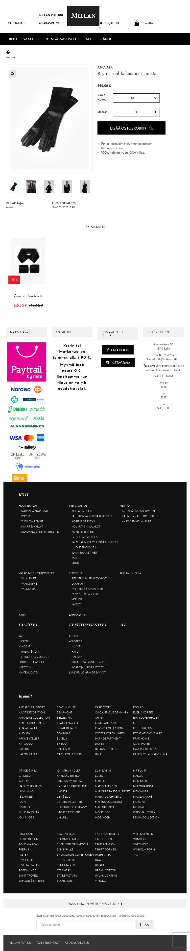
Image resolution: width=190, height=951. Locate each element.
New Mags (140, 791)
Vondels (139, 839)
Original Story (144, 812)
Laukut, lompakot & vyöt (87, 672)
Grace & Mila (28, 770)
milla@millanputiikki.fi (168, 359)
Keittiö (124, 505)
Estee (137, 723)
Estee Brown (142, 728)
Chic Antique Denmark (111, 712)
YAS (135, 854)
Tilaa (144, 924)
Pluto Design (28, 839)
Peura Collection (146, 817)
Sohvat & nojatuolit (36, 511)
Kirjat (23, 614)
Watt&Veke (140, 844)
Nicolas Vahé (142, 796)
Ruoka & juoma (130, 573)
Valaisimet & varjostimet (36, 573)
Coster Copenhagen (110, 733)
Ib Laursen (26, 796)
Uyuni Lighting (106, 875)
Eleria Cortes (143, 712)
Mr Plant (139, 770)
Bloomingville (68, 723)
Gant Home (141, 743)
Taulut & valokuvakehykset (91, 516)
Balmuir (24, 749)
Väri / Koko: (101, 97)
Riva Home (26, 860)
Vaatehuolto (28, 672)
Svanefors (64, 880)
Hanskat (77, 657)
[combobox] (136, 98)
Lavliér (62, 791)
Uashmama (103, 854)
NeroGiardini (143, 786)
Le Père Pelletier (69, 802)
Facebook (118, 350)
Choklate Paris (106, 723)
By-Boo (62, 743)
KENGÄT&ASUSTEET (62, 39)
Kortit (76, 558)
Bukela (62, 738)
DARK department (108, 738)
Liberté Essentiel (69, 812)
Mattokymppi (104, 807)
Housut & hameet (31, 662)
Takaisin (95, 54)
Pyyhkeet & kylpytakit (87, 589)
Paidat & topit (31, 651)
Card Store (103, 707)
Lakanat (77, 583)
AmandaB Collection (34, 717)
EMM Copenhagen (146, 717)
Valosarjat (29, 589)
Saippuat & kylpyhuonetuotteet (95, 542)
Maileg (100, 781)
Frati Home (141, 738)
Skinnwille (65, 849)
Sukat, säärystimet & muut (90, 662)
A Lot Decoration (32, 712)
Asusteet (75, 641)
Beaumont (64, 712)
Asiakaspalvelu (51, 23)
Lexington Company (72, 807)
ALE (89, 39)
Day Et (99, 743)
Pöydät (26, 516)
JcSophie (25, 807)
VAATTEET (31, 39)
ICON (22, 802)
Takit (22, 636)
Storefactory (67, 875)
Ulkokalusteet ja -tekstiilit (41, 531)
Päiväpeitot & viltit (84, 594)
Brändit (105, 39)
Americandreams (31, 723)
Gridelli (25, 775)
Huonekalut (28, 505)
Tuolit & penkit (32, 521)
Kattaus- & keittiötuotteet (141, 516)
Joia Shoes (26, 817)
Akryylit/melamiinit (136, 521)
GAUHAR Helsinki (145, 749)
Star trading (66, 865)
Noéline (139, 802)
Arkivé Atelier (29, 738)
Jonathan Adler (68, 770)
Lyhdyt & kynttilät (85, 537)
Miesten (25, 667)
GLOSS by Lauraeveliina (150, 754)
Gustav (24, 781)
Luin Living (103, 770)
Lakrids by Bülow (69, 781)
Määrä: (102, 112)
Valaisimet (28, 578)
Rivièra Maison (30, 865)
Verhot (76, 599)
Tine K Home (104, 839)
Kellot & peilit (82, 511)
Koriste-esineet (83, 531)
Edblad (138, 707)
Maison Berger (106, 786)
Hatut (75, 651)
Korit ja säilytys (83, 521)
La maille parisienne (72, 786)
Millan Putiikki (51, 15)
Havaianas (26, 791)
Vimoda (100, 880)
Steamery (64, 870)
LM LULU (63, 817)
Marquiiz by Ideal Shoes (112, 791)
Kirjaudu (109, 25)
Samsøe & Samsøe (31, 880)
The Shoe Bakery (107, 834)
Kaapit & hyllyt (32, 526)
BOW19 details (66, 728)
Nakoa (138, 775)
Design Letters (106, 749)
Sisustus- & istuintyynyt (89, 578)
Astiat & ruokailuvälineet (141, 511)
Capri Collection (69, 754)
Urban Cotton (105, 870)
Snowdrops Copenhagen (75, 854)
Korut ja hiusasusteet (87, 667)
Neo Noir (140, 781)
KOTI (13, 39)
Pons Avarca (28, 844)
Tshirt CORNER (105, 849)
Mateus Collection (109, 802)
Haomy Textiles (30, 786)
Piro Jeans (26, 834)
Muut (75, 563)
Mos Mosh (102, 817)
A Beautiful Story (32, 707)
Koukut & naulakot (85, 526)
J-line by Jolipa (29, 812)
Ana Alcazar (28, 728)
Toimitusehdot (48, 943)
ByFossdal (64, 749)
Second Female (68, 839)
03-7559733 (166, 355)
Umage (100, 865)
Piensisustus (78, 505)
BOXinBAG (64, 733)
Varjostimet (30, 583)
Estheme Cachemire (147, 733)
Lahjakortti (77, 614)
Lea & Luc (63, 796)
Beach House (66, 707)
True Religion (105, 844)
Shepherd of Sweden (72, 844)
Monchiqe (102, 812)
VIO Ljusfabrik (143, 834)
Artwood (26, 743)
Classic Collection (109, 728)
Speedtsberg (66, 860)
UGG (98, 860)
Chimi (99, 717)
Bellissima (64, 717)
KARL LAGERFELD (68, 775)
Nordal (138, 807)
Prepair (24, 849)
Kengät (74, 636)
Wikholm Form (144, 849)
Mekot (23, 641)
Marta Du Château (108, 796)
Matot (76, 604)
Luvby (99, 775)
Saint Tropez (28, 875)
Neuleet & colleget (36, 657)
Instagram (118, 362)
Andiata (105, 67)
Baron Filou (28, 754)
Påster (23, 854)
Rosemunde (27, 870)
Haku (16, 23)
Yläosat (24, 646)
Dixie (98, 754)
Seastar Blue (66, 834)
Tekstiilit (75, 573)
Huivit (75, 646)
